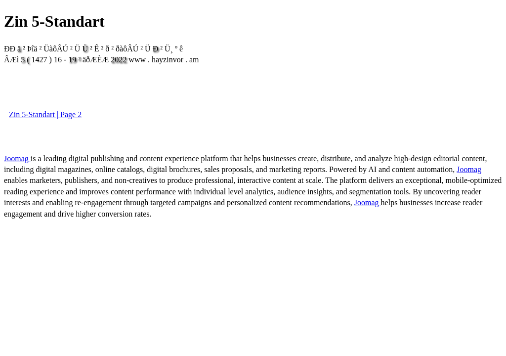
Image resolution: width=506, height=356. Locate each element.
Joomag (17, 158)
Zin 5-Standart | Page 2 (45, 114)
